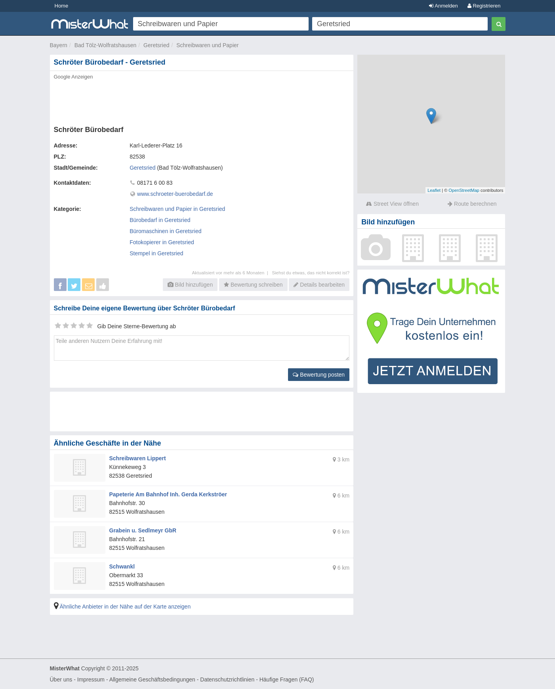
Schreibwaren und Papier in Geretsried (177, 209)
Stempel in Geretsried (156, 253)
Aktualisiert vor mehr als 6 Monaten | (232, 272)
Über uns (61, 679)
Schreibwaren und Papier (207, 45)
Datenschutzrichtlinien (227, 679)
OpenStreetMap (463, 190)
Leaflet (434, 190)
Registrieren (484, 6)
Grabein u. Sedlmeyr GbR (143, 530)
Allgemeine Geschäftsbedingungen (152, 679)
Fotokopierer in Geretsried (162, 242)
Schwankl (122, 566)
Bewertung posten (319, 374)
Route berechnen (472, 204)
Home (62, 6)
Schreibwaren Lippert (137, 458)
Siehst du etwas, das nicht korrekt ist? (310, 272)
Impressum (91, 679)
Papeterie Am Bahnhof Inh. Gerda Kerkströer (168, 494)
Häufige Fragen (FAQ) (286, 679)
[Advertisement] (201, 100)
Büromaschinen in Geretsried (165, 231)
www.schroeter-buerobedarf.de (175, 194)
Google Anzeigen (73, 77)
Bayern (58, 45)
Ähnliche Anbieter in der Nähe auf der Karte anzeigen (125, 606)
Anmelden (443, 6)
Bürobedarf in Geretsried (160, 220)
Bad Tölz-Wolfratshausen (105, 45)
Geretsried (156, 45)
